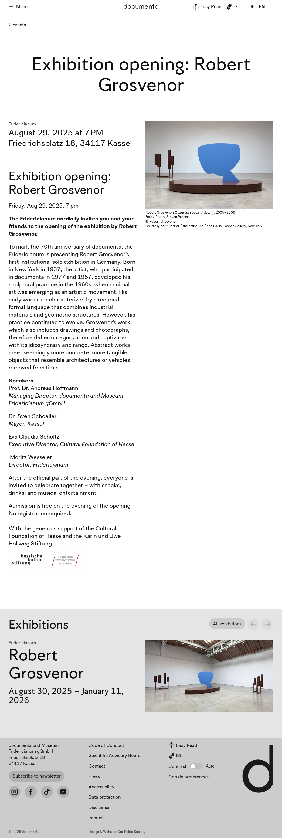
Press (94, 776)
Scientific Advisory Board (115, 755)
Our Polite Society (131, 831)
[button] (196, 766)
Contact (97, 766)
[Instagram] (15, 792)
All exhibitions (227, 623)
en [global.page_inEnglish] (262, 6)
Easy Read (207, 6)
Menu (18, 6)
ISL (233, 6)
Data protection (105, 797)
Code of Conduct (106, 745)
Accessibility (101, 786)
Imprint (96, 817)
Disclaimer (99, 807)
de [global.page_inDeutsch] (251, 6)
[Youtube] (63, 792)
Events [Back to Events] (17, 25)
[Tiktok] (47, 792)
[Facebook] (31, 792)
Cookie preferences (188, 776)
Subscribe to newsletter (36, 776)
